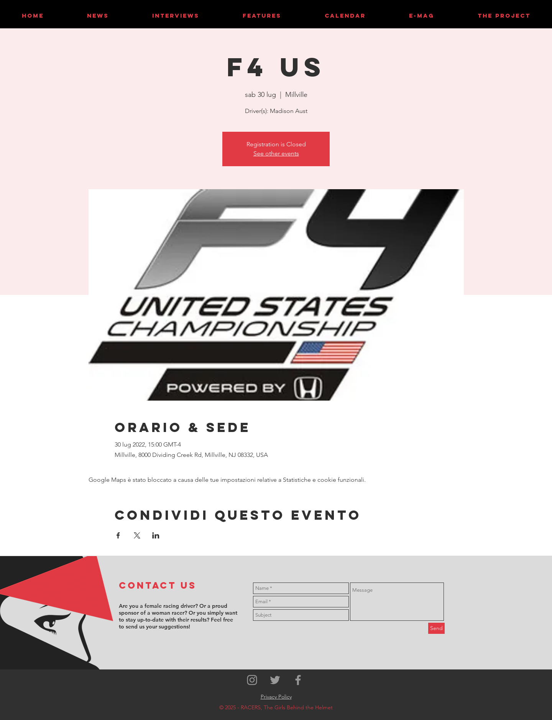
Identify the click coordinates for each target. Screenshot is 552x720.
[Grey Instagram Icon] (252, 680)
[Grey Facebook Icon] (298, 680)
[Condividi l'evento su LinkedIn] (155, 535)
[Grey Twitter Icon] (275, 680)
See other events (276, 153)
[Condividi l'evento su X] (137, 535)
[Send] (436, 628)
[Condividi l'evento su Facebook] (118, 535)
